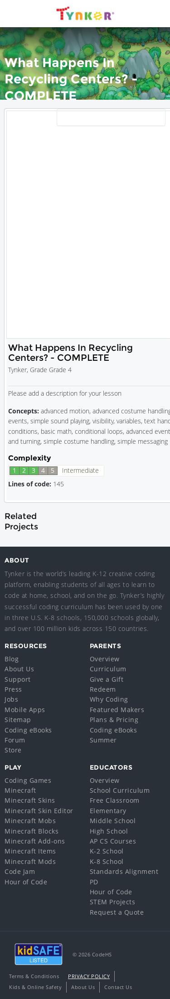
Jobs (11, 699)
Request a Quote (117, 912)
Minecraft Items (30, 851)
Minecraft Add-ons (35, 841)
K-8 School (107, 861)
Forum (15, 740)
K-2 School (107, 851)
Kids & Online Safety (35, 987)
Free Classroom (115, 800)
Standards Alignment (124, 871)
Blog (12, 659)
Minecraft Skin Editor (39, 810)
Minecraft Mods (30, 861)
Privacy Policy (89, 976)
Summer (103, 740)
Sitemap (18, 719)
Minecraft (20, 790)
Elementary (108, 810)
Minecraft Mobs (30, 820)
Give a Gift (107, 679)
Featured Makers (117, 709)
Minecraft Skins (30, 800)
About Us (19, 668)
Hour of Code (26, 882)
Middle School (113, 820)
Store (13, 750)
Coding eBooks (28, 730)
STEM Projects (113, 901)
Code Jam (20, 871)
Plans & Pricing (114, 719)
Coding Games (28, 780)
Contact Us (118, 987)
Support (18, 679)
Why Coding (109, 699)
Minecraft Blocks (31, 831)
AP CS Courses (113, 841)
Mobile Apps (25, 709)
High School (109, 831)
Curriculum (108, 668)
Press (13, 689)
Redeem (103, 689)
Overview (105, 659)
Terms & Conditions (34, 976)
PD (94, 882)
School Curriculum (120, 790)
